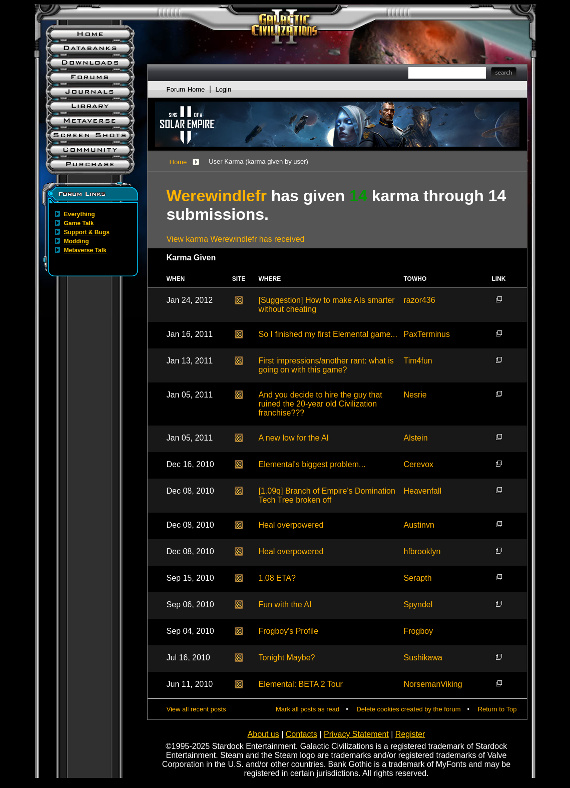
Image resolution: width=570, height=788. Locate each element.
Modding (76, 241)
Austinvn (419, 525)
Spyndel (418, 604)
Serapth (418, 578)
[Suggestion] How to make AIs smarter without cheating (327, 304)
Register (410, 734)
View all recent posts (196, 709)
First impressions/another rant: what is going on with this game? (326, 365)
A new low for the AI (294, 438)
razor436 (419, 300)
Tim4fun (418, 360)
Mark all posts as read (307, 709)
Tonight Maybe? (287, 657)
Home (178, 162)
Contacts (301, 734)
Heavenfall (423, 491)
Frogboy (418, 631)
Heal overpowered (291, 525)
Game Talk (79, 223)
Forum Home (186, 89)
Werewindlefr (217, 196)
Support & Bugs (87, 232)
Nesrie (415, 394)
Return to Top (497, 709)
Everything (79, 214)
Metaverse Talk (85, 250)
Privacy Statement (356, 734)
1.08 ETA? (277, 578)
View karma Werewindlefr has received (236, 239)
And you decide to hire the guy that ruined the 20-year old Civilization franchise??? (320, 403)
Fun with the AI (285, 604)
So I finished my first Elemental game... (328, 334)
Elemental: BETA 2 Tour (301, 684)
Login (223, 89)
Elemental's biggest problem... (312, 464)
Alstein (416, 438)
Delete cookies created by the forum (408, 709)
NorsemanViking (433, 684)
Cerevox (419, 464)
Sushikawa (423, 657)
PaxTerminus (427, 334)
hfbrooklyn (422, 551)
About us (263, 734)
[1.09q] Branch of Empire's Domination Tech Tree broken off (327, 495)
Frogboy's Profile (289, 631)
